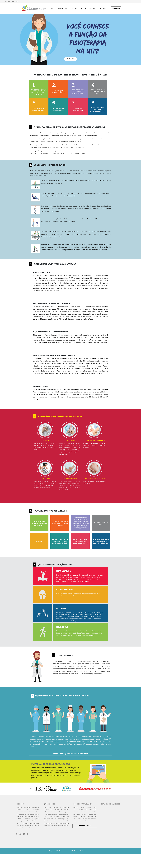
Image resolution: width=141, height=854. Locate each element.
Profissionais (62, 8)
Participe (92, 8)
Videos (83, 8)
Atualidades (116, 8)
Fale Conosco (103, 8)
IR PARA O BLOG (85, 826)
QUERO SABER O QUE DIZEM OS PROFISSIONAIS (70, 754)
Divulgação (74, 8)
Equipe (52, 8)
